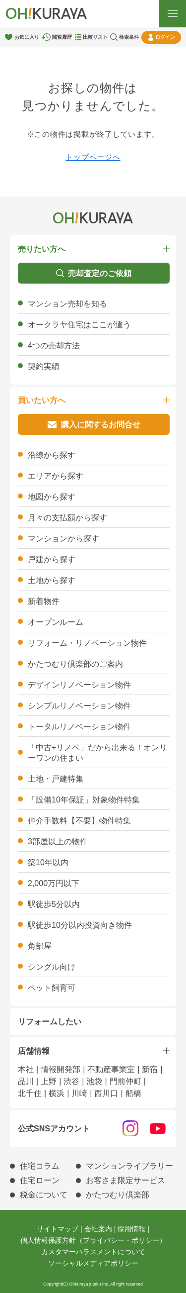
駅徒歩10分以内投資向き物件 (80, 925)
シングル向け (51, 967)
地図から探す (51, 497)
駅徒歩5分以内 (54, 904)
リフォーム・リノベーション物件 (87, 643)
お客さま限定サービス (125, 1180)
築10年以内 (48, 862)
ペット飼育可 (51, 988)
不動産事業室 (111, 1069)
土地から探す (51, 580)
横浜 (56, 1093)
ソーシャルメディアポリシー (93, 1263)
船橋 (133, 1093)
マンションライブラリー (129, 1166)
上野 (49, 1081)
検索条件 (129, 37)
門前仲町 (125, 1081)
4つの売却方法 (54, 345)
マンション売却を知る (67, 303)
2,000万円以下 (53, 883)
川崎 (79, 1093)
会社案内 (98, 1229)
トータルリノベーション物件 (79, 726)
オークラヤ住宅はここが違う (79, 324)
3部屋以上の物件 (58, 841)
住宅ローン (40, 1180)
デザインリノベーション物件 (79, 685)
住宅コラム (40, 1166)
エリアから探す (55, 476)
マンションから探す (63, 538)
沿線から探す (51, 455)
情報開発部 (60, 1069)
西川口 (106, 1093)
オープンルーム (55, 622)
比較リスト (95, 37)
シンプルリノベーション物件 (79, 705)
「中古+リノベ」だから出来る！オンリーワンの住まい (97, 752)
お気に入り (26, 37)
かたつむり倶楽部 (117, 1195)
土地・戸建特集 (55, 779)
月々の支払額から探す (67, 517)
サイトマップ (57, 1229)
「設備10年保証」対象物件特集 (84, 800)
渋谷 (71, 1081)
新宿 (150, 1069)
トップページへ (92, 157)
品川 (26, 1081)
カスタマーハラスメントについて (93, 1252)
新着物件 (44, 601)
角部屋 (40, 946)
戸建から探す (51, 559)
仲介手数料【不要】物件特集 (79, 820)
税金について (43, 1195)
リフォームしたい (49, 1021)
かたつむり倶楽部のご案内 (75, 664)
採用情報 (131, 1229)
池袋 (94, 1081)
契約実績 (44, 366)
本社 (26, 1069)
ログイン (165, 37)
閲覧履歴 (62, 37)
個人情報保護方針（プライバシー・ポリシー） (93, 1240)
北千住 (30, 1093)
